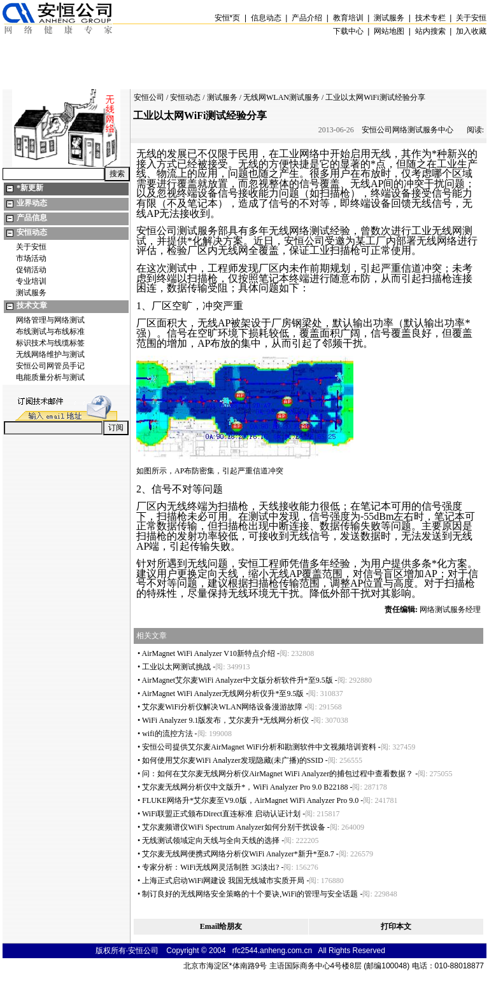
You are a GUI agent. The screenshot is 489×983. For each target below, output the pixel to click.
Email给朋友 (221, 926)
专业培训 (31, 281)
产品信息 (32, 217)
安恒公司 (149, 97)
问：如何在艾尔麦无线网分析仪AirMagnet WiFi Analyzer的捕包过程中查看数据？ (277, 773)
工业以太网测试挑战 (176, 666)
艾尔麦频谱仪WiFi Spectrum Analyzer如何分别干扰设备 (233, 827)
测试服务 (31, 292)
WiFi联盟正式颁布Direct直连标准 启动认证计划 (221, 813)
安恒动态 (32, 232)
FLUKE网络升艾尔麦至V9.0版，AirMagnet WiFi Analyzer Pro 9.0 (250, 800)
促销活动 (31, 269)
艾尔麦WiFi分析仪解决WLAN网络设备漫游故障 (222, 706)
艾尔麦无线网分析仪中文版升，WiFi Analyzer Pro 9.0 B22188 (245, 787)
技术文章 (32, 305)
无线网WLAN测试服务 (281, 97)
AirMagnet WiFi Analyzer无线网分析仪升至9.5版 (223, 693)
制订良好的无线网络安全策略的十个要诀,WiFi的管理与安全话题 (250, 893)
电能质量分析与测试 (50, 377)
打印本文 (396, 926)
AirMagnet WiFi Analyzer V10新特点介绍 (208, 653)
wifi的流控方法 (167, 733)
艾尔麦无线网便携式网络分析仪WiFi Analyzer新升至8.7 (238, 853)
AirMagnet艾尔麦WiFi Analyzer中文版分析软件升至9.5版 (237, 680)
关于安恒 (31, 246)
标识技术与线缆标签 (50, 342)
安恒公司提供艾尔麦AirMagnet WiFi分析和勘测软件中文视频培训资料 (259, 746)
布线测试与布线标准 (50, 331)
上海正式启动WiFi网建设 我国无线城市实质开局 (223, 880)
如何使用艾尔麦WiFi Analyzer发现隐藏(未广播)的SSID (232, 760)
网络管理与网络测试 (50, 320)
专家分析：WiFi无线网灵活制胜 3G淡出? (210, 867)
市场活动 (31, 258)
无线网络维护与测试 (50, 354)
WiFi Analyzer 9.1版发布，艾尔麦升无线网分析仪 (225, 720)
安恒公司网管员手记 (50, 365)
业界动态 (32, 203)
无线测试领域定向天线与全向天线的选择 (211, 840)
